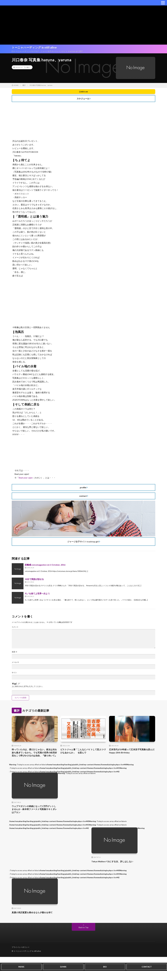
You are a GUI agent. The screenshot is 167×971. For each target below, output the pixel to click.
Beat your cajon (26, 479)
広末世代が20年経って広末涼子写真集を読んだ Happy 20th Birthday (131, 755)
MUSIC (21, 966)
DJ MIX (63, 966)
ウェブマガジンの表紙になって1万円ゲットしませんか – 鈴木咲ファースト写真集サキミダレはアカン (34, 819)
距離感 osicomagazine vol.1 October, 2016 (45, 566)
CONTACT (146, 966)
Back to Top (83, 941)
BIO (105, 966)
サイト (14, 676)
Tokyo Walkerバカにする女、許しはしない (116, 873)
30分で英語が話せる (34, 580)
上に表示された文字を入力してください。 (29, 689)
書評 (28, 68)
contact (83, 497)
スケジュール (83, 100)
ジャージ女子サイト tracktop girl (83, 543)
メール (15, 665)
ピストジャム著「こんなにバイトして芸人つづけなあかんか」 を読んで (83, 755)
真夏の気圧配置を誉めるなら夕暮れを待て (35, 926)
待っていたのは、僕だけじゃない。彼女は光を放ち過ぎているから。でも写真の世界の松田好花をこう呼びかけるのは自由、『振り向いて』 (35, 758)
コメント (15, 628)
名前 (15, 654)
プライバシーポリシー (20, 961)
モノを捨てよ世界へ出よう (37, 595)
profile (83, 488)
